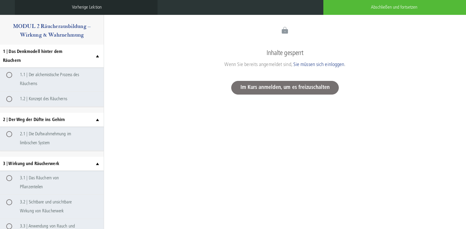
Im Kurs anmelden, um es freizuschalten (285, 87)
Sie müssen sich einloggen (318, 64)
